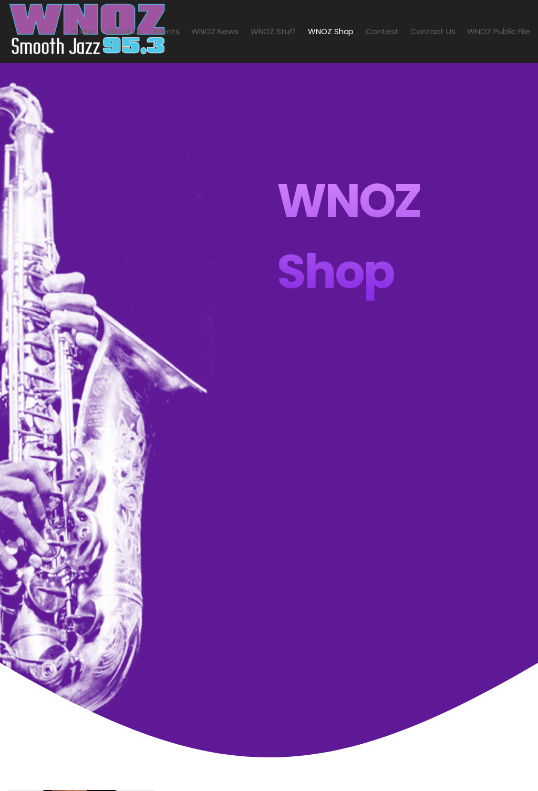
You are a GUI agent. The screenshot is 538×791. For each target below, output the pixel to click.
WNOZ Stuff (273, 31)
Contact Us (433, 31)
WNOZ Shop (331, 31)
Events (167, 31)
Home (83, 31)
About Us (124, 31)
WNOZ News (215, 31)
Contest (382, 31)
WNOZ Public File (498, 31)
